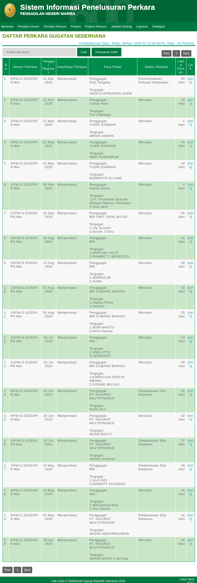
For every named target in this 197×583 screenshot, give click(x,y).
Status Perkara (156, 67)
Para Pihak (112, 67)
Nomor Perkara (25, 67)
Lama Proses (180, 66)
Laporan (142, 26)
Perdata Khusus (55, 26)
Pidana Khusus (96, 26)
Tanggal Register (48, 66)
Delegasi (158, 26)
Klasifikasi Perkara (72, 67)
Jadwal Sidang (121, 26)
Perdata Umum (28, 26)
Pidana (76, 26)
